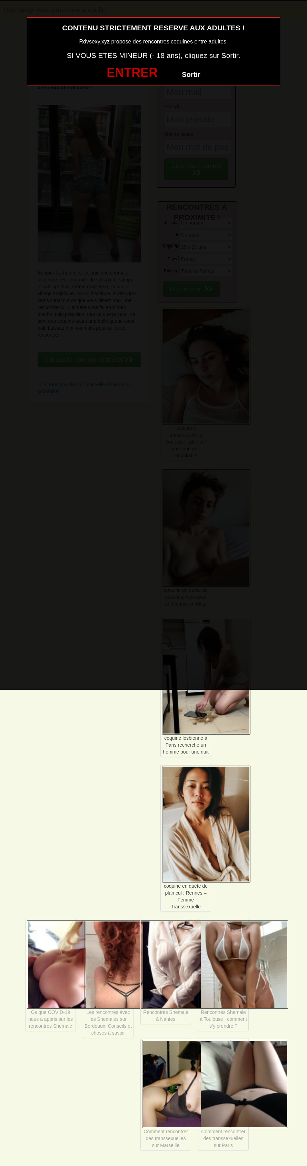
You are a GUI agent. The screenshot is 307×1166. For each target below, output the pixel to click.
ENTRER (132, 73)
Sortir (191, 74)
